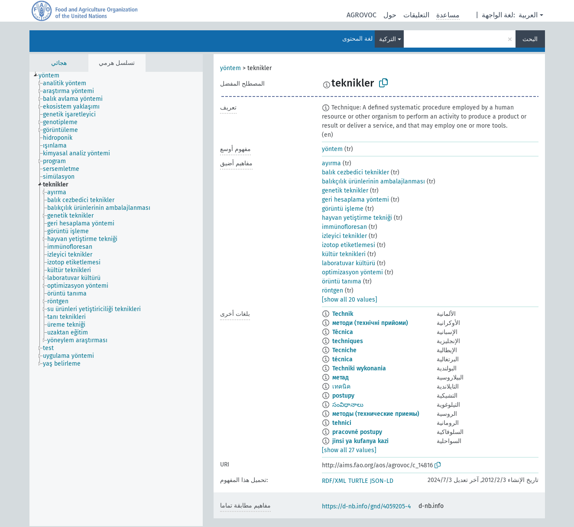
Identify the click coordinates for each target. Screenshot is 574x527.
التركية (387, 39)
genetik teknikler (345, 190)
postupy (343, 395)
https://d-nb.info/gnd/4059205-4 (366, 506)
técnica (342, 359)
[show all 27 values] (349, 450)
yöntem (230, 68)
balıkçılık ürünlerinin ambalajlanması (373, 181)
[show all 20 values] (349, 299)
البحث (530, 39)
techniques (347, 341)
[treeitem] (52, 76)
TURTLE (358, 481)
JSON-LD (381, 481)
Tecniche (344, 350)
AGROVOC (361, 15)
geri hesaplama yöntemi (355, 199)
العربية (528, 15)
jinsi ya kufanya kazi (360, 441)
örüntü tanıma (341, 281)
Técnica (342, 332)
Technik (342, 314)
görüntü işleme (342, 208)
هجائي (59, 63)
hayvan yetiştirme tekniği (357, 218)
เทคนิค (341, 386)
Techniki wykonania (359, 368)
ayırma (331, 163)
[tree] (116, 299)
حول (389, 15)
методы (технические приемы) (375, 414)
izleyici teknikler (344, 236)
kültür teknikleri (344, 254)
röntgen (332, 290)
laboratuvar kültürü (348, 263)
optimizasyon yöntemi (352, 272)
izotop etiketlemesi (348, 245)
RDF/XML (334, 481)
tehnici (341, 423)
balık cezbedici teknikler (355, 172)
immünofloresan (344, 227)
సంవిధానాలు (347, 404)
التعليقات (416, 15)
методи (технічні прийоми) (370, 323)
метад (340, 377)
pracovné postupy (357, 432)
